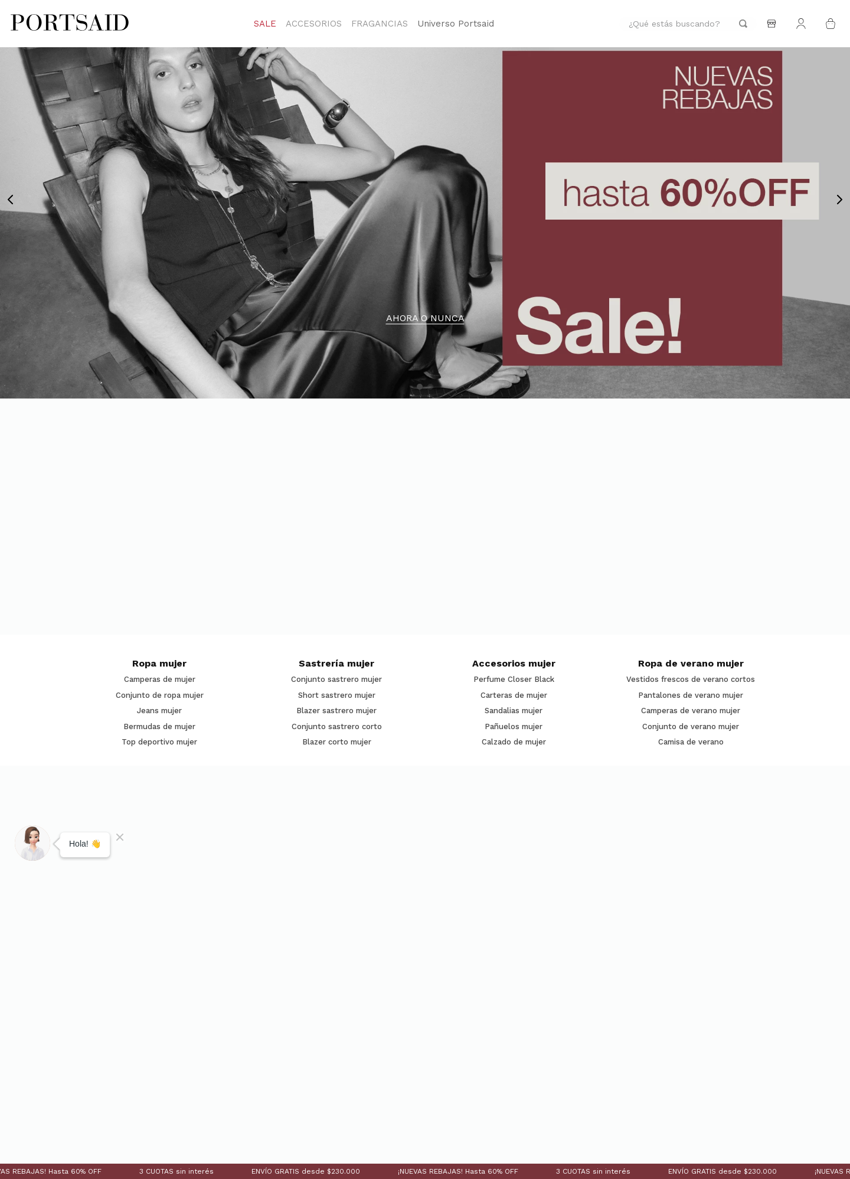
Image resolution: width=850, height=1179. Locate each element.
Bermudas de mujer (159, 727)
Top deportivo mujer (159, 742)
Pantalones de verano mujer (690, 695)
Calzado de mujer (514, 742)
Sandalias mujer (513, 711)
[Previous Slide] (10, 199)
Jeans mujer (159, 711)
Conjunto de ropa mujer (160, 695)
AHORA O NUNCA (425, 318)
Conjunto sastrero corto (337, 727)
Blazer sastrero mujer (336, 711)
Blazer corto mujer (336, 742)
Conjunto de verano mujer (690, 727)
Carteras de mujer (513, 695)
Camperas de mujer (159, 679)
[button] (420, 387)
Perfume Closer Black (513, 679)
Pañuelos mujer (513, 727)
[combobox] (688, 24)
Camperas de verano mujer (690, 711)
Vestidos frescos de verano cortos (690, 679)
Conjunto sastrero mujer (336, 679)
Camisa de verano (691, 742)
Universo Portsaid (455, 23)
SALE (265, 23)
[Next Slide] (839, 199)
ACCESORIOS (314, 23)
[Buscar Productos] (743, 24)
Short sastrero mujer (336, 695)
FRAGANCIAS (379, 23)
